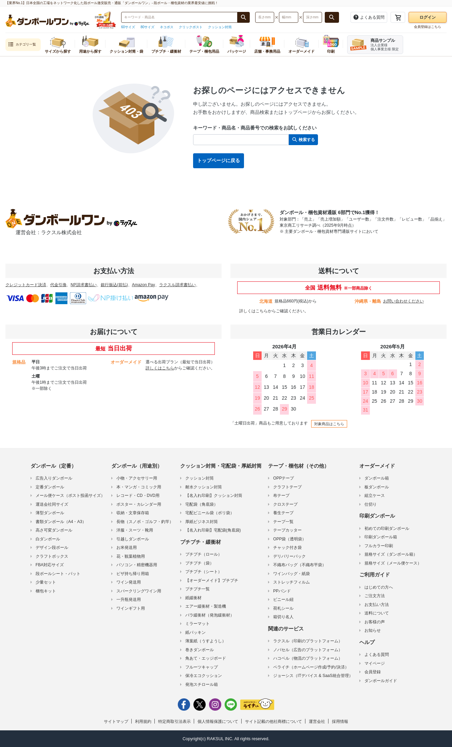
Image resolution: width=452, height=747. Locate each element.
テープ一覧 (283, 521)
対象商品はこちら (329, 424)
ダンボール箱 (376, 478)
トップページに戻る (218, 160)
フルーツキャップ (201, 667)
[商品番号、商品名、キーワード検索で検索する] (244, 17)
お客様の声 (374, 622)
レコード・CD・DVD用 (137, 495)
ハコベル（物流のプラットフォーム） (307, 658)
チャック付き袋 (287, 547)
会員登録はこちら (427, 27)
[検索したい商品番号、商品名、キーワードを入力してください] (179, 17)
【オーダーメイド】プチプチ (211, 580)
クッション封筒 (220, 27)
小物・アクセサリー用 (136, 478)
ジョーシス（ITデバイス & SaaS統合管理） (313, 675)
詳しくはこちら (253, 311)
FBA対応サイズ (50, 564)
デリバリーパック (289, 556)
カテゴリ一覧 (22, 45)
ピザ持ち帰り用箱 (132, 573)
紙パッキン (195, 632)
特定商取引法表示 (174, 721)
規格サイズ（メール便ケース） (392, 563)
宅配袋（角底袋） (201, 504)
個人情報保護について (217, 721)
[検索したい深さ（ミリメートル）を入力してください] (312, 17)
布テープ (281, 495)
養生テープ (283, 512)
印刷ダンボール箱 (380, 537)
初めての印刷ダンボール (386, 528)
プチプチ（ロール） (203, 554)
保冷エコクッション (203, 675)
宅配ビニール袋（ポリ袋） (209, 512)
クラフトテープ (287, 487)
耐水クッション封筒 (203, 487)
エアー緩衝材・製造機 (205, 606)
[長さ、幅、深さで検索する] (332, 17)
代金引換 (58, 284)
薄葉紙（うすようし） (205, 641)
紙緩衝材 (193, 597)
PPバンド (282, 591)
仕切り (370, 504)
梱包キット (46, 591)
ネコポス (166, 27)
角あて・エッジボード (205, 658)
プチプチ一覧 (197, 589)
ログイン (427, 17)
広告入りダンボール (54, 478)
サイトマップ (116, 721)
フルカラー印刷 (378, 545)
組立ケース (374, 495)
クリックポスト (191, 27)
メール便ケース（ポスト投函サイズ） (70, 495)
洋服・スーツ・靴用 (134, 530)
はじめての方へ (378, 587)
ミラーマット (197, 623)
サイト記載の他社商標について (273, 721)
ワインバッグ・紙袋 (291, 573)
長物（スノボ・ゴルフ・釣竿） (144, 521)
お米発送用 (126, 547)
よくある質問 (376, 654)
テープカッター (287, 530)
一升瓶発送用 (128, 599)
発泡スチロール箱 (201, 684)
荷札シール (283, 608)
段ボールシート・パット (58, 573)
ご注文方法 (374, 595)
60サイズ (128, 27)
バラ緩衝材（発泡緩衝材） (209, 615)
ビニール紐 (283, 599)
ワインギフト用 (130, 608)
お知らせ (372, 630)
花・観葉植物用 (130, 556)
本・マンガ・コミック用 (138, 487)
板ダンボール (376, 487)
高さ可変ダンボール (54, 530)
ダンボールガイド (380, 680)
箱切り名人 (283, 616)
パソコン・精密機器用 (136, 564)
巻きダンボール (199, 649)
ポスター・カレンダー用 (138, 504)
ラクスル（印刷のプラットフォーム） (307, 641)
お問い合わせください (403, 301)
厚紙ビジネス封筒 (201, 521)
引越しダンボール (132, 539)
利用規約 (143, 721)
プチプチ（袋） (199, 563)
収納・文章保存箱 (132, 512)
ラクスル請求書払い (177, 284)
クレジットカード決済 (25, 284)
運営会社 (317, 721)
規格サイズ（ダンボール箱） (390, 554)
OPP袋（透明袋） (289, 539)
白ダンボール (48, 539)
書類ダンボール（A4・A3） (61, 521)
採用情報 (340, 721)
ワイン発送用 (128, 582)
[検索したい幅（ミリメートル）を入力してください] (288, 17)
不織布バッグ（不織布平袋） (299, 564)
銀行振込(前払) (114, 284)
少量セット (46, 582)
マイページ (374, 663)
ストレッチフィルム (291, 582)
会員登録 (372, 672)
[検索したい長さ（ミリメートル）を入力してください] (264, 17)
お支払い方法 (376, 604)
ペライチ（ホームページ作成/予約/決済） (311, 667)
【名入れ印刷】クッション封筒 (213, 495)
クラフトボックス (52, 556)
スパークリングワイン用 (138, 591)
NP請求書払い (84, 284)
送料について (376, 613)
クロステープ (285, 504)
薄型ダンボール (50, 512)
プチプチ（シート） (203, 571)
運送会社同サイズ (52, 504)
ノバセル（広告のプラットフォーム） (307, 649)
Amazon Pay (143, 284)
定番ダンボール (50, 487)
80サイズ (147, 27)
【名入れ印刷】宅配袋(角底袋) (213, 530)
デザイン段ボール (52, 547)
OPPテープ (283, 478)
